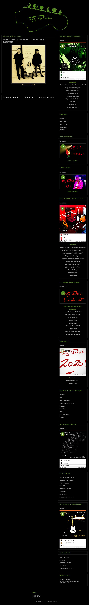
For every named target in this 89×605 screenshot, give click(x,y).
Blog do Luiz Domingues (72, 87)
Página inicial (28, 97)
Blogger (55, 601)
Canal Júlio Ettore (72, 107)
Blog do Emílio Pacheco (72, 99)
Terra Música (73, 275)
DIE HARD (63, 491)
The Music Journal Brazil (72, 264)
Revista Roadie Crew (72, 90)
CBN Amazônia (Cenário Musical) (73, 253)
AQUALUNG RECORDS (67, 477)
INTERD (72, 101)
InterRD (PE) (73, 323)
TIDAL (61, 411)
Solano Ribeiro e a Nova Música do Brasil (72, 85)
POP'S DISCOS (64, 483)
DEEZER (62, 406)
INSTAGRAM (63, 127)
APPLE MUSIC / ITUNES (67, 403)
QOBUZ (62, 409)
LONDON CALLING (65, 488)
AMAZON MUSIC (65, 414)
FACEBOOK (63, 124)
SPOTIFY (62, 130)
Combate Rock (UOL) (72, 380)
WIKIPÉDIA (63, 40)
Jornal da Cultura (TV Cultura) (73, 312)
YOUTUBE (63, 121)
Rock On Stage (72, 270)
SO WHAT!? (63, 494)
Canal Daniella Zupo (73, 96)
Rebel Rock (72, 104)
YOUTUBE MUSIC (65, 400)
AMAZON (62, 486)
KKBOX (62, 417)
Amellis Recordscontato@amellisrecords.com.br (69, 580)
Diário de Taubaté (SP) (73, 326)
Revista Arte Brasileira (73, 261)
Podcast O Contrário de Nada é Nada (72, 258)
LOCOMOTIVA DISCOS (67, 480)
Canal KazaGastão (72, 93)
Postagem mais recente (10, 97)
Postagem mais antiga (46, 97)
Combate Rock (72, 272)
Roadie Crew (73, 320)
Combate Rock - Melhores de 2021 (72, 250)
